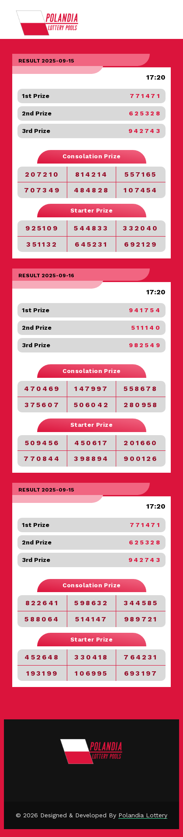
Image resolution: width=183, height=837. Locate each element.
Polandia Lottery (142, 815)
